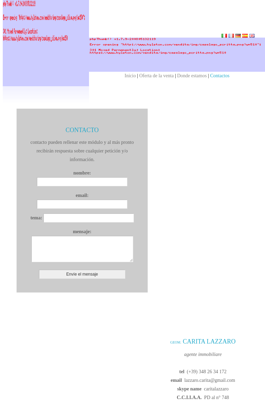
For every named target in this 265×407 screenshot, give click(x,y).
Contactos (219, 75)
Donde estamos (192, 75)
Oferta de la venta (156, 75)
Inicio (130, 75)
